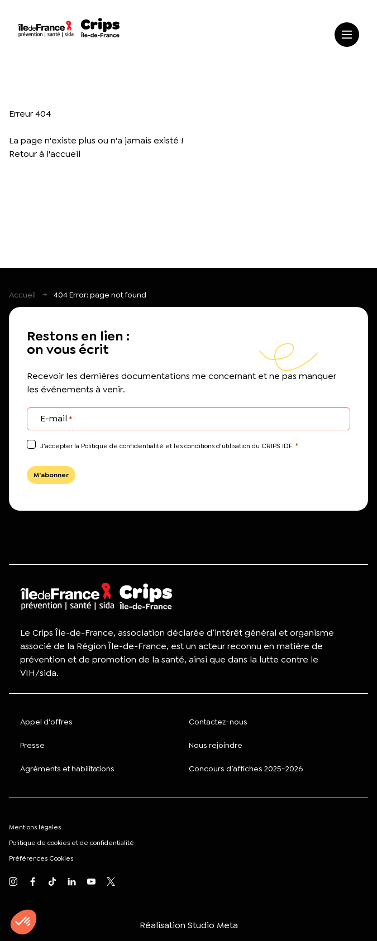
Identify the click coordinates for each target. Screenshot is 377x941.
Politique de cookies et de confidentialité (71, 842)
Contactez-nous (218, 722)
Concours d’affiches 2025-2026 (246, 769)
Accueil (22, 295)
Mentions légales (35, 827)
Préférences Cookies (41, 858)
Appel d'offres (46, 722)
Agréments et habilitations (67, 769)
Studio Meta (213, 925)
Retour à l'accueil (44, 154)
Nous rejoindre (215, 745)
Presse (32, 745)
